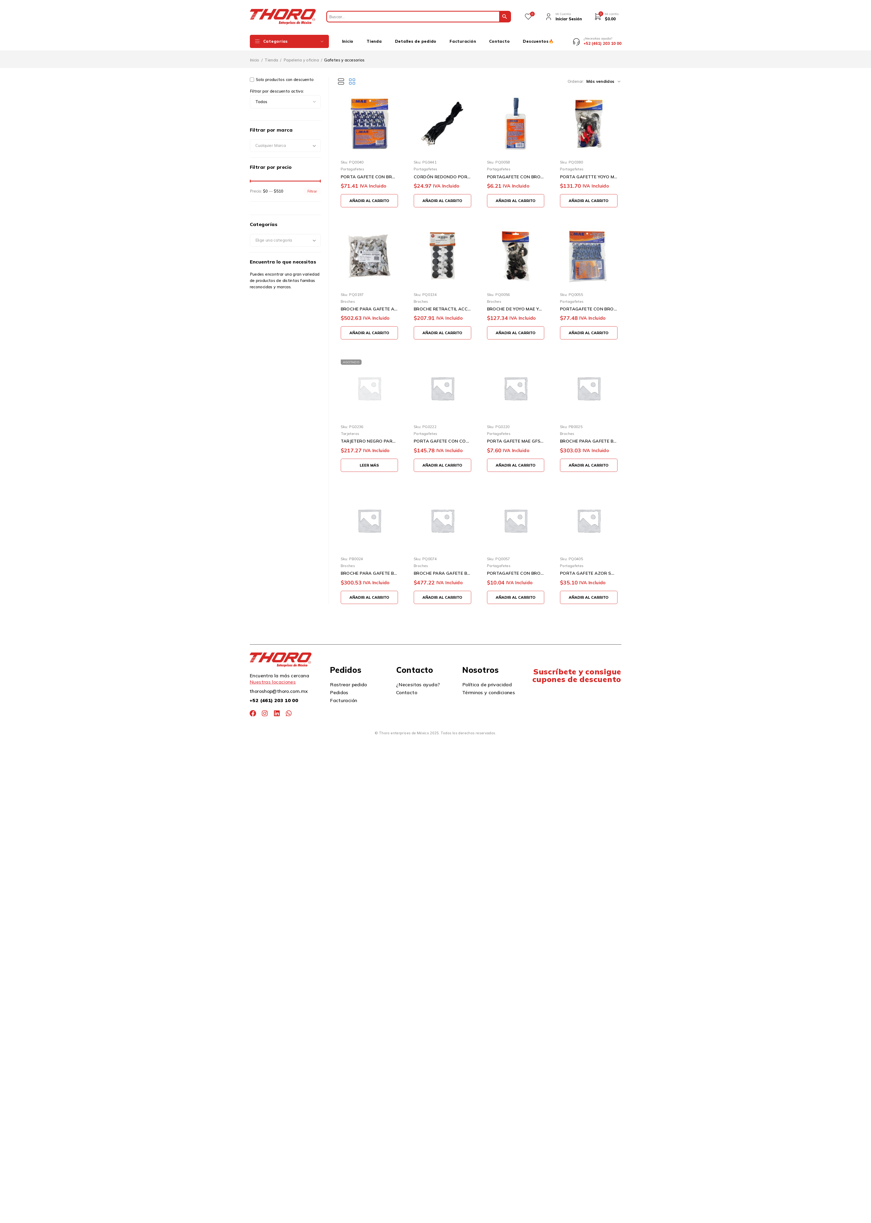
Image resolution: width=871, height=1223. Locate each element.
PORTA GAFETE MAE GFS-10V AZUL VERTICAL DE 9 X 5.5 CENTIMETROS (515, 437)
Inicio (254, 56)
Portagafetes (352, 165)
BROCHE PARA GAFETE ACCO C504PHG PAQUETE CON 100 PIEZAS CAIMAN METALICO (369, 305)
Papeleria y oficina (301, 56)
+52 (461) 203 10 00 (274, 696)
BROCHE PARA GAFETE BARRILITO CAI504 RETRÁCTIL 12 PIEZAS (588, 437)
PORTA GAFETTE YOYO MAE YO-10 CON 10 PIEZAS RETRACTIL (588, 172)
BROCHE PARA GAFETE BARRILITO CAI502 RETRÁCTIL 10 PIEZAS (369, 569)
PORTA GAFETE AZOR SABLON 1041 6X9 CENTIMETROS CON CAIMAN (588, 569)
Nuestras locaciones (273, 678)
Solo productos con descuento (282, 75)
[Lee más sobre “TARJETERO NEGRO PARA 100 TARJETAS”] (369, 461)
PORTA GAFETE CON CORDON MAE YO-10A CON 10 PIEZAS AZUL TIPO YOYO (442, 437)
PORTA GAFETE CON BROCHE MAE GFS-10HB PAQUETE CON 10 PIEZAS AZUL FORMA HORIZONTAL (369, 172)
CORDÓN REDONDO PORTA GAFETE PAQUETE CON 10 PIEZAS (442, 172)
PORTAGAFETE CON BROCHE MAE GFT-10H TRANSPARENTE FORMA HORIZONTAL (515, 569)
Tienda (271, 56)
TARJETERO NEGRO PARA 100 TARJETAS (369, 437)
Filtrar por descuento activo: (277, 87)
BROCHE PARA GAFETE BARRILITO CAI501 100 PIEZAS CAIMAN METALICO (442, 569)
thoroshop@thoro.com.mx (279, 687)
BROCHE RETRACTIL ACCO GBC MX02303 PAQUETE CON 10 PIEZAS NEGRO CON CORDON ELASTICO (442, 305)
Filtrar (312, 187)
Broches (348, 297)
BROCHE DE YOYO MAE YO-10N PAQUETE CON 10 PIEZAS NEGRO (515, 305)
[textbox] (285, 142)
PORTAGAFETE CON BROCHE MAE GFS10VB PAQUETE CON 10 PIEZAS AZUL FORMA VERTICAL (588, 305)
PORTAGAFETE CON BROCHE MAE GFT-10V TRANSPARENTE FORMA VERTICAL (515, 172)
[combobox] (285, 142)
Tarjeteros (350, 429)
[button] (369, 196)
